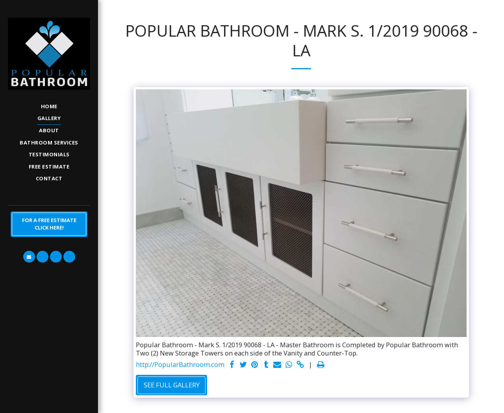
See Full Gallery (172, 384)
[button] (29, 257)
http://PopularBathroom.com (180, 365)
